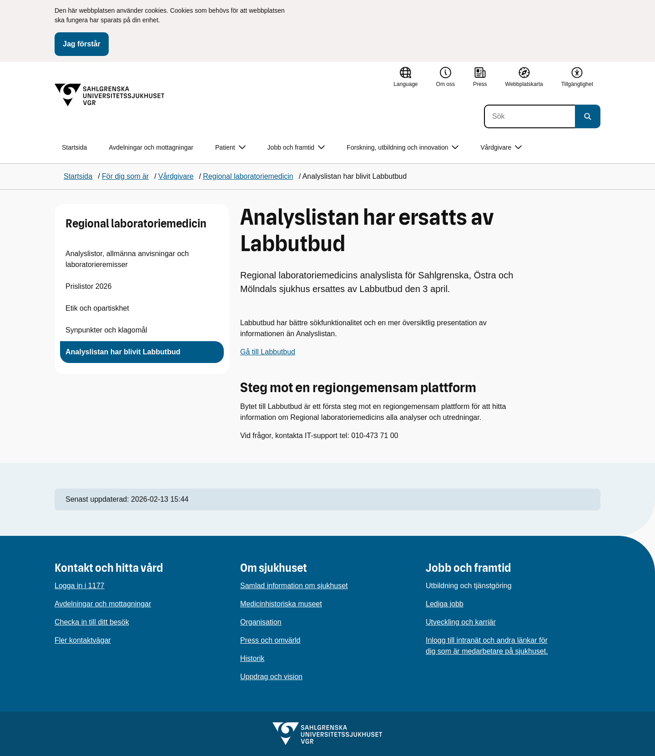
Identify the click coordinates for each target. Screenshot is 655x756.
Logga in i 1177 (79, 586)
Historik (252, 658)
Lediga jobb (445, 604)
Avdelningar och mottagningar (151, 147)
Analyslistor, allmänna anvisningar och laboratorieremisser (127, 259)
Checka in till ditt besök (92, 622)
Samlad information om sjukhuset (294, 586)
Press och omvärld (270, 640)
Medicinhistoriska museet (281, 604)
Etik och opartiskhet (97, 308)
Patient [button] (230, 147)
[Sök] (529, 116)
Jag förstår (82, 44)
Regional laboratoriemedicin (136, 223)
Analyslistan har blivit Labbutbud (123, 352)
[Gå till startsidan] (110, 95)
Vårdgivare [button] (501, 147)
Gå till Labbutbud (267, 352)
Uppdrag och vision (271, 676)
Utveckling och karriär (461, 622)
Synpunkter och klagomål (106, 330)
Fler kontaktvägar (83, 640)
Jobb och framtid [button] (296, 147)
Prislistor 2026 (88, 286)
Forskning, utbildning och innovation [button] (402, 147)
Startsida (74, 147)
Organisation (261, 622)
